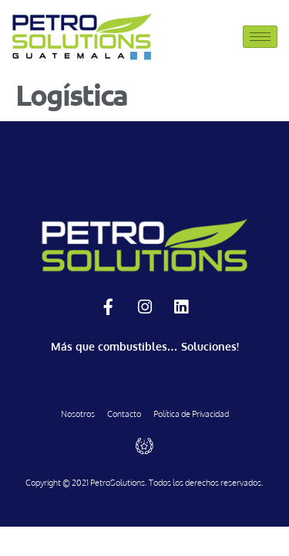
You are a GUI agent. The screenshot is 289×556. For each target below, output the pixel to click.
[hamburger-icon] (260, 36)
